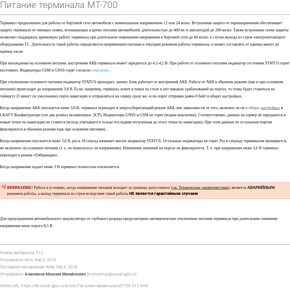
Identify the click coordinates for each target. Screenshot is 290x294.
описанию (100, 70)
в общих (263, 108)
